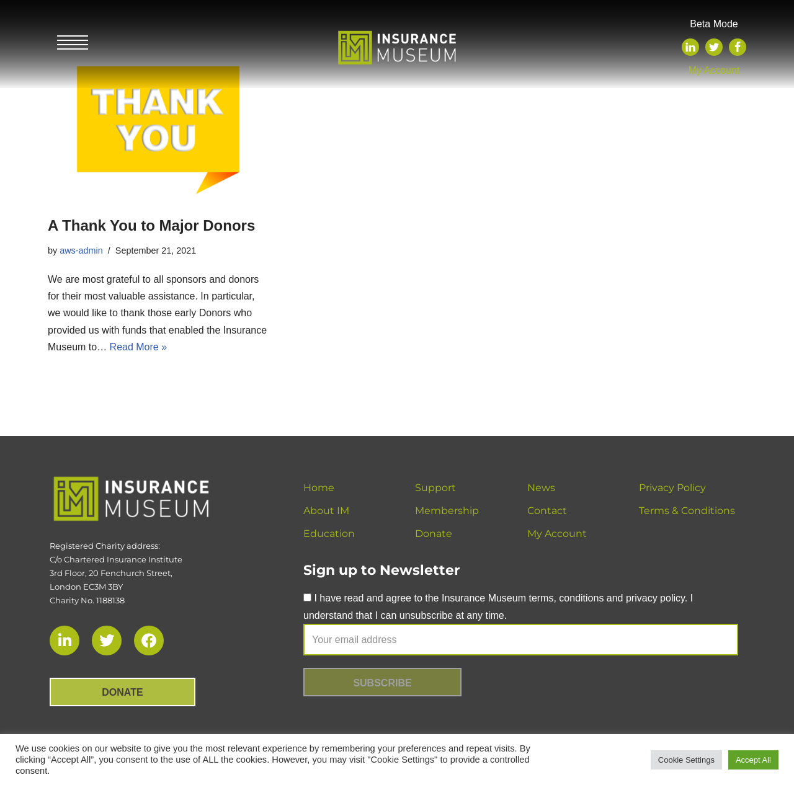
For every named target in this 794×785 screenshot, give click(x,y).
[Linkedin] (690, 47)
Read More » (138, 347)
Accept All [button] (753, 760)
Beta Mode (714, 24)
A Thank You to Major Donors (151, 225)
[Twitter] (714, 47)
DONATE (122, 692)
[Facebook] (737, 47)
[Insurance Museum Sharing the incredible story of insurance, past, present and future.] (397, 44)
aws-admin (81, 250)
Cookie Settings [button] (686, 760)
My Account (714, 70)
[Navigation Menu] (72, 44)
